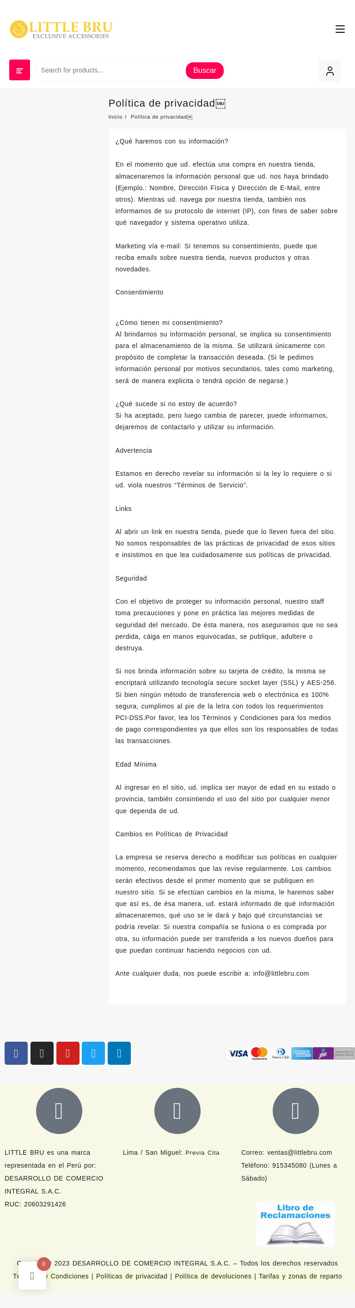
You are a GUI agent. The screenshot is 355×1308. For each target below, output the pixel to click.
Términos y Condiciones (52, 1276)
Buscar (204, 70)
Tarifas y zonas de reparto (300, 1276)
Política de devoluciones (213, 1276)
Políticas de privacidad (131, 1276)
